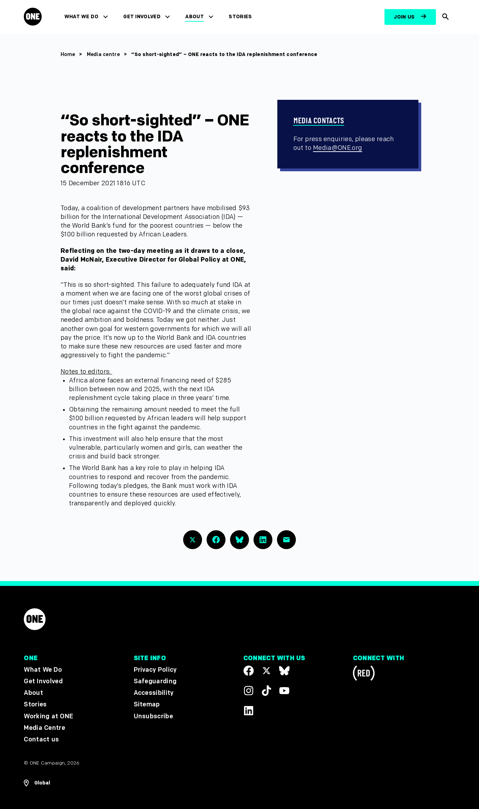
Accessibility (154, 693)
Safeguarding (155, 681)
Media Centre (44, 728)
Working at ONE (48, 716)
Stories (240, 17)
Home (68, 54)
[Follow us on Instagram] (248, 690)
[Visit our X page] (266, 670)
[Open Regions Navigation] (37, 783)
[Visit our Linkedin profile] (248, 710)
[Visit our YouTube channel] (284, 690)
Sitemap (147, 704)
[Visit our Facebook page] (248, 670)
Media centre (104, 54)
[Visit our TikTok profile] (266, 690)
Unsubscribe (153, 716)
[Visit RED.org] (364, 674)
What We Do (82, 17)
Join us (404, 17)
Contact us (41, 739)
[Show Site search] (445, 17)
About (195, 17)
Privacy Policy (155, 669)
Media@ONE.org (337, 148)
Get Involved (142, 17)
